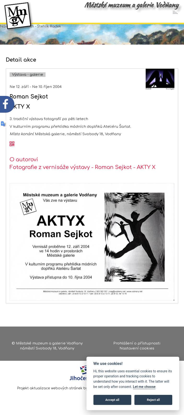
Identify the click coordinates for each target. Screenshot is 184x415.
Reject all (153, 400)
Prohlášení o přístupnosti (137, 344)
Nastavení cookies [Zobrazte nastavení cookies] (137, 350)
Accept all (112, 400)
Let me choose (144, 387)
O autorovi (24, 169)
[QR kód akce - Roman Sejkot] (12, 154)
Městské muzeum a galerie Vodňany (131, 5)
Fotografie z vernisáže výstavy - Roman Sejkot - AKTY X (82, 177)
